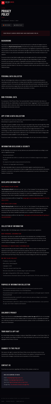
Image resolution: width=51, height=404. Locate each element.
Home (2, 401)
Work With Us (20, 401)
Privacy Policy (10, 401)
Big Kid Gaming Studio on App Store (19, 382)
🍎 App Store (6, 25)
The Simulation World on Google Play (19, 384)
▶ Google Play (18, 25)
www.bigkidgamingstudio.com (16, 380)
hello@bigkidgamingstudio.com (15, 377)
